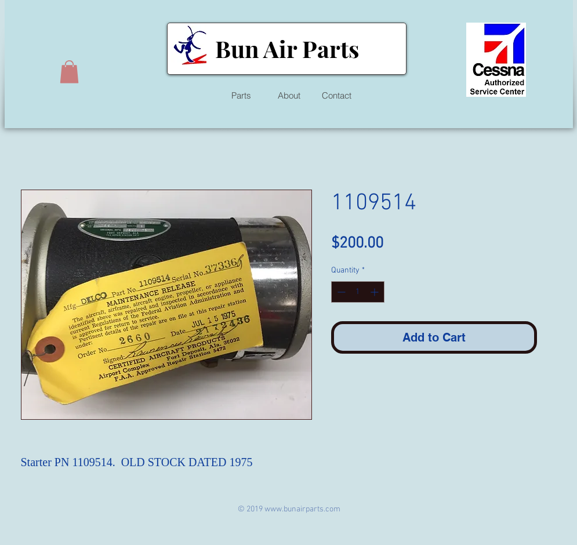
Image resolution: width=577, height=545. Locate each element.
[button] (69, 71)
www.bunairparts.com (302, 509)
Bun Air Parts (287, 48)
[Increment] (375, 292)
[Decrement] (340, 292)
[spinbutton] (357, 292)
